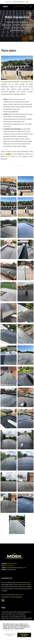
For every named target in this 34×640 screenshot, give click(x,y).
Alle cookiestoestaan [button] (24, 634)
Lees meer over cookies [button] (11, 630)
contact (8, 154)
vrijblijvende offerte (24, 585)
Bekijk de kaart (12, 563)
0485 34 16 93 (8, 2)
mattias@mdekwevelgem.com (18, 2)
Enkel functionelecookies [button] (9, 634)
